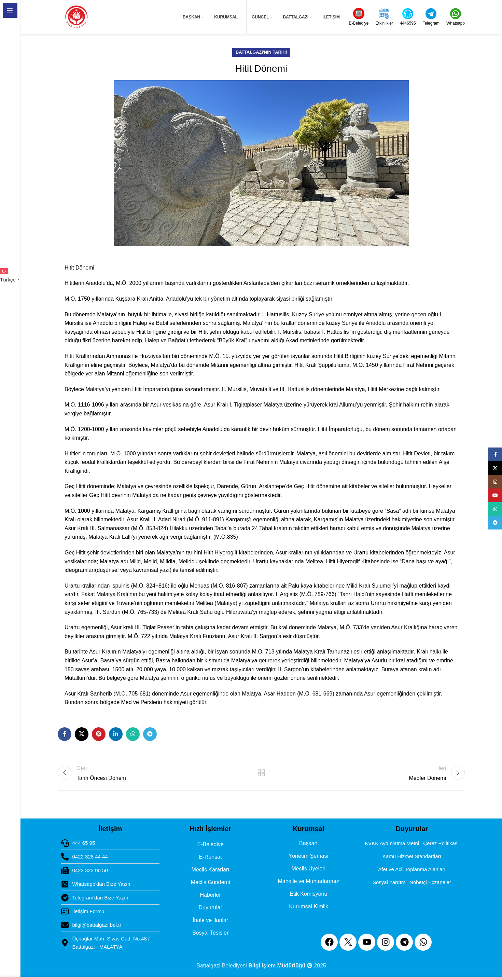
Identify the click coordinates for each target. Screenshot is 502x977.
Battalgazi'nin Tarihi (261, 52)
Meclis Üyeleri (308, 868)
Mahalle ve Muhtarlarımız (308, 881)
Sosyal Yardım (389, 882)
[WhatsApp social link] (133, 734)
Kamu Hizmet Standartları (411, 856)
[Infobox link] (359, 17)
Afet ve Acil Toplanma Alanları (411, 869)
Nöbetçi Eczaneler (430, 882)
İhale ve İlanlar (210, 920)
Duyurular (210, 907)
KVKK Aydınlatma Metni (392, 843)
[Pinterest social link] (99, 734)
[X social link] (81, 734)
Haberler (210, 895)
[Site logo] (76, 17)
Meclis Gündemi (210, 882)
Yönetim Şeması (309, 856)
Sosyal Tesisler (210, 933)
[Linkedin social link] (116, 734)
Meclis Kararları (210, 869)
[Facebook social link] (64, 734)
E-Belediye (210, 844)
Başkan (308, 843)
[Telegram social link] (150, 734)
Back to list (261, 773)
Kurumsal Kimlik (308, 906)
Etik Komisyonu (308, 894)
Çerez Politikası (441, 843)
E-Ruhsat (210, 857)
